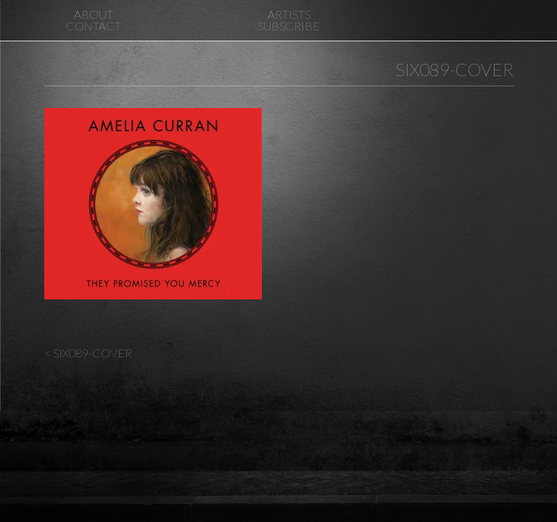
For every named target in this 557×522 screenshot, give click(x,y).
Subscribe (288, 26)
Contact (93, 26)
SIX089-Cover (454, 69)
